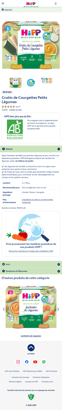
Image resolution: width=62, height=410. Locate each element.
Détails (9, 149)
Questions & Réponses (16, 271)
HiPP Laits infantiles (12, 371)
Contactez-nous (47, 382)
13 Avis (5, 109)
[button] (56, 3)
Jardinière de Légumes (31, 336)
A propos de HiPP (31, 382)
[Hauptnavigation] (3, 3)
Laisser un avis (15, 109)
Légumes (8, 9)
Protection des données (20, 377)
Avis (8, 264)
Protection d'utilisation (41, 377)
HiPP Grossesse (51, 371)
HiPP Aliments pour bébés (32, 371)
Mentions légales (15, 382)
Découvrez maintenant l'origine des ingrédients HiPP (31, 251)
